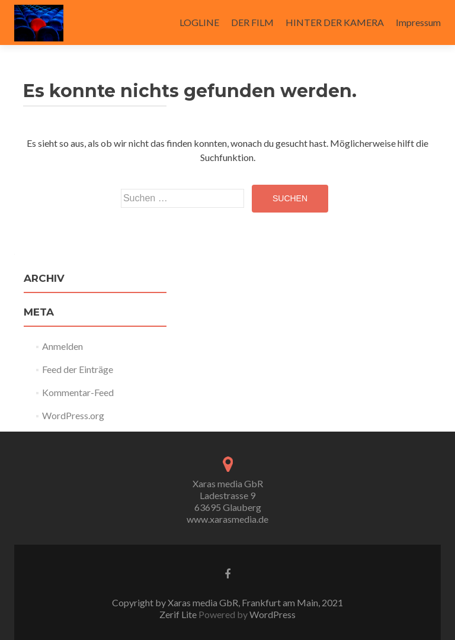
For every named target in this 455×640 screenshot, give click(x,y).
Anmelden (62, 346)
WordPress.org (73, 415)
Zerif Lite (178, 614)
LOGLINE (199, 22)
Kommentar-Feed (78, 392)
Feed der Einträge (77, 369)
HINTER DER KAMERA (335, 22)
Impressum (418, 22)
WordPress (272, 614)
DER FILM (252, 22)
